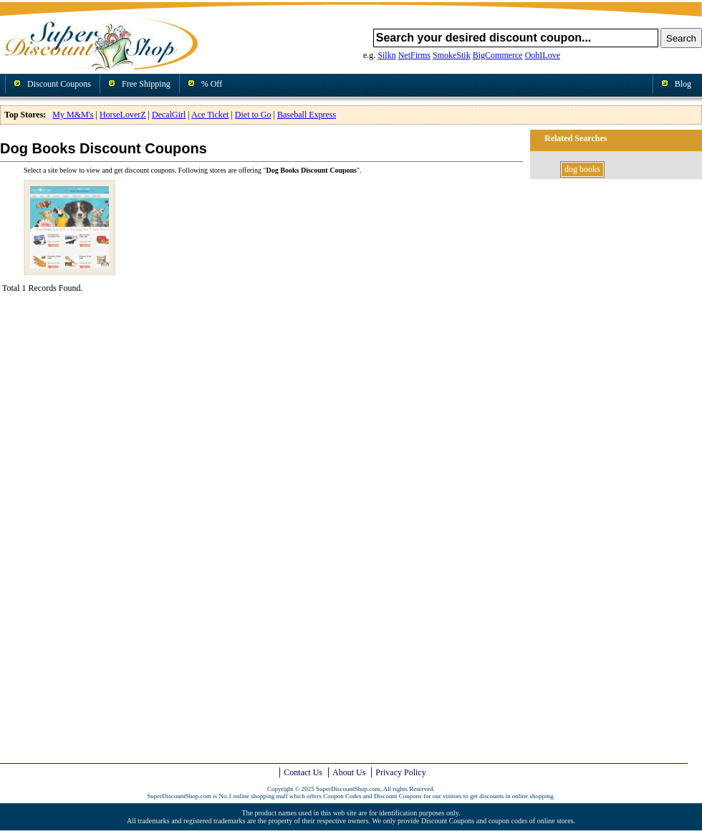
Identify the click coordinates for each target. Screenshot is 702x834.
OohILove (542, 55)
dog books (582, 169)
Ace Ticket (210, 115)
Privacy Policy (400, 772)
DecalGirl (169, 115)
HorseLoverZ (123, 115)
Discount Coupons (59, 84)
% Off (211, 84)
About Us (348, 772)
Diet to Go (253, 115)
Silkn (386, 55)
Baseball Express (306, 115)
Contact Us (303, 772)
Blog (683, 84)
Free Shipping (146, 84)
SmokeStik (452, 55)
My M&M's (72, 115)
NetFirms (414, 55)
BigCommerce (498, 55)
